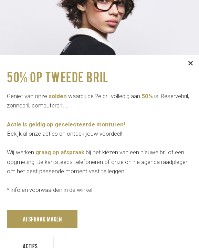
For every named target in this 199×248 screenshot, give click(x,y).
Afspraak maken (42, 219)
